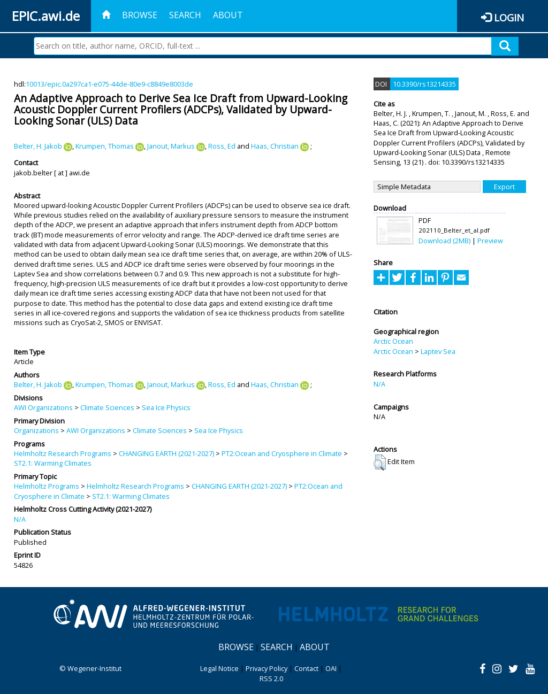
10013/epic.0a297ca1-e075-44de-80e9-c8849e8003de (109, 84)
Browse (139, 15)
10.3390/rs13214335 (424, 84)
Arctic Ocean (393, 341)
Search (185, 15)
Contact (306, 668)
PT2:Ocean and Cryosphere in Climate (282, 453)
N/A (20, 519)
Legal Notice (219, 668)
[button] (380, 462)
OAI (331, 668)
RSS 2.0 (271, 678)
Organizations (36, 430)
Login (509, 17)
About (228, 15)
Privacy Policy (266, 668)
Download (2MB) (444, 240)
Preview (490, 240)
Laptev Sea (438, 351)
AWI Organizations (43, 407)
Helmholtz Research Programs (62, 453)
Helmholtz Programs (46, 486)
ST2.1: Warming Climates (53, 463)
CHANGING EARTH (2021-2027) (166, 453)
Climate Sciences (107, 407)
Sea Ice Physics (166, 407)
